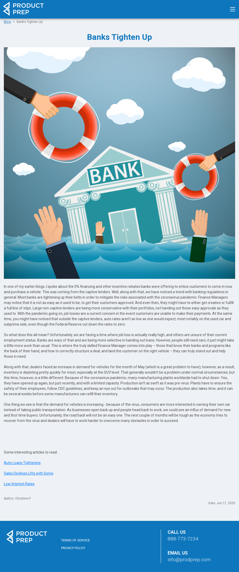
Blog (7, 22)
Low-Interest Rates (19, 484)
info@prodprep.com (189, 559)
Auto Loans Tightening (22, 463)
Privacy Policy (73, 548)
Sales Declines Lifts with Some (28, 473)
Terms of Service (75, 540)
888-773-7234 (183, 539)
